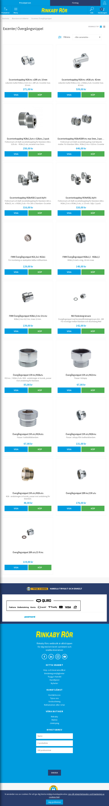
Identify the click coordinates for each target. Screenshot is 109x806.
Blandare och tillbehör (20, 18)
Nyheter (54, 683)
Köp (40, 94)
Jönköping (54, 723)
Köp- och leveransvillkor (54, 670)
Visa (16, 94)
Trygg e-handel (54, 676)
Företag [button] (75, 3)
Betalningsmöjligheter (54, 673)
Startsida (5, 18)
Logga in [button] (104, 3)
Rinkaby (54, 716)
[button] (5, 10)
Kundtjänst (54, 680)
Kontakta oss (54, 695)
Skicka (54, 772)
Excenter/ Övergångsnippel (41, 18)
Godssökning (54, 701)
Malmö (54, 719)
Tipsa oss (54, 698)
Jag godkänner (54, 802)
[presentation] (58, 761)
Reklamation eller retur (54, 705)
